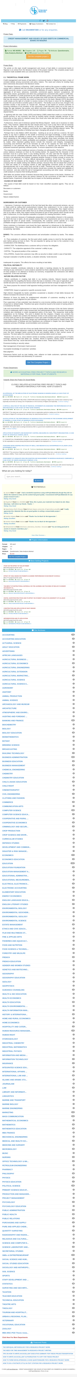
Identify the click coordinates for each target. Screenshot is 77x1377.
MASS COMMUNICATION (13, 1116)
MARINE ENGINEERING (12, 1108)
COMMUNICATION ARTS (12, 806)
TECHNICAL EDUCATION (13, 1300)
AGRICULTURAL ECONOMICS (15, 663)
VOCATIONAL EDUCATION (13, 1325)
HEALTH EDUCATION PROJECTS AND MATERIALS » (21, 603)
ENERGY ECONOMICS (12, 896)
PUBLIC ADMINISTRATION (13, 1210)
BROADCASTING (9, 749)
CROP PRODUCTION (11, 831)
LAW (4, 1088)
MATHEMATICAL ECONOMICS (15, 1121)
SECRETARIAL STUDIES (12, 1251)
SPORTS (6, 1276)
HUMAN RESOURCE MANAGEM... (16, 1031)
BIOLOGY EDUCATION (12, 733)
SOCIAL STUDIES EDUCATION (15, 1263)
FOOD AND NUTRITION (12, 945)
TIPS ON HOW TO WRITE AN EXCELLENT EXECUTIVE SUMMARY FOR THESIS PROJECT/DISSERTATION (38, 1353)
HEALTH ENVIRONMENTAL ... (15, 1006)
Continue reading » (63, 401)
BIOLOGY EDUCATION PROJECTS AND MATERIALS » (22, 593)
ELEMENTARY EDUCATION (14, 892)
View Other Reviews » (38, 535)
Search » (38, 480)
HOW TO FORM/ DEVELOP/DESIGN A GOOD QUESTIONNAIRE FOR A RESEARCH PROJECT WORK (36, 1360)
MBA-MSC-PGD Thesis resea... (15, 1333)
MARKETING (7, 1112)
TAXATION (6, 1292)
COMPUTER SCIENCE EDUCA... (16, 814)
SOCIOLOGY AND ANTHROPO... (16, 1268)
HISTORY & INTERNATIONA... (14, 1015)
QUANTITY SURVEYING (12, 1231)
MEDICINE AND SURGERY (13, 1145)
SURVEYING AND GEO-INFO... (15, 1288)
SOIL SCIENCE (8, 1272)
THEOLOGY (7, 1308)
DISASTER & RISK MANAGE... (15, 851)
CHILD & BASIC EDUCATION (14, 782)
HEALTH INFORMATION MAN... (15, 1010)
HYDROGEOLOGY (10, 1039)
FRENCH (6, 957)
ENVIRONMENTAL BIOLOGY (14, 908)
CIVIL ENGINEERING (11, 794)
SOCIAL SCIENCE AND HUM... (15, 1259)
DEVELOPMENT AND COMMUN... (16, 847)
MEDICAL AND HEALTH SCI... (15, 1141)
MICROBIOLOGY (9, 1149)
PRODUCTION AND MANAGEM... (16, 1194)
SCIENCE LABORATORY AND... (15, 1247)
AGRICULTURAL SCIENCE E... (15, 684)
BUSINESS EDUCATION (12, 761)
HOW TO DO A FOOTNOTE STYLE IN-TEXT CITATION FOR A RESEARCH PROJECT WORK (33, 1363)
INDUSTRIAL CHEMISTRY (13, 1043)
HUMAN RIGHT (8, 1035)
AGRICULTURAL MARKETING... (15, 676)
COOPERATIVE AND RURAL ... (15, 819)
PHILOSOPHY (8, 1174)
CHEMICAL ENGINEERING (13, 770)
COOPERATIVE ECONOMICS (14, 823)
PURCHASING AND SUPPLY (14, 1223)
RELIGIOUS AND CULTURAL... (15, 1239)
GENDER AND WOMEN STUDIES (16, 965)
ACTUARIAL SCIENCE (11, 643)
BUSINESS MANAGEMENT (13, 766)
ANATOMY (6, 692)
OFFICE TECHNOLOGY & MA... (15, 1161)
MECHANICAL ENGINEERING (15, 1137)
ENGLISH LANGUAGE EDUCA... (16, 900)
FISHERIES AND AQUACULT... (15, 941)
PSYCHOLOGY (8, 1202)
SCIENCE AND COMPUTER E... (15, 1243)
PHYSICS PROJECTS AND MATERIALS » (18, 571)
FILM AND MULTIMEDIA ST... (14, 933)
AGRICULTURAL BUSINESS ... (15, 659)
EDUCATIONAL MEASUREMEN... (16, 880)
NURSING (6, 1157)
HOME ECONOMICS (10, 1023)
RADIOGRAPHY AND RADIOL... (15, 1235)
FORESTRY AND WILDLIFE (13, 953)
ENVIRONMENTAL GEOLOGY (14, 917)
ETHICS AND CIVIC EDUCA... (14, 929)
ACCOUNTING (8, 635)
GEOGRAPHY (8, 974)
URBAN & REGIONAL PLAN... (15, 1317)
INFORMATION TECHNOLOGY (15, 1059)
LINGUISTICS (8, 1096)
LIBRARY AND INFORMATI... (14, 1092)
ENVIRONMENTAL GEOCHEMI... (16, 912)
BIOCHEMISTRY (9, 725)
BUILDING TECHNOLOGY (13, 753)
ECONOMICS (7, 855)
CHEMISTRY (7, 774)
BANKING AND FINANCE (13, 721)
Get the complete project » (38, 56)
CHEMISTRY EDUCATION (13, 778)
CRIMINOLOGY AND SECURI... (15, 827)
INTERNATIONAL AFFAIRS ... (14, 1072)
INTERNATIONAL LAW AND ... (15, 1076)
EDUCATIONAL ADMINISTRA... (15, 876)
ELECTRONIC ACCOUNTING (14, 888)
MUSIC (5, 1153)
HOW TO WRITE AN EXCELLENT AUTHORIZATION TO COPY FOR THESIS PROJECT (31, 1357)
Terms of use (44, 1371)
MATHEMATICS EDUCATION (14, 1129)
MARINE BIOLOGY (10, 1104)
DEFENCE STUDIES (10, 843)
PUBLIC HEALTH (9, 1214)
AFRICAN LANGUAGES (12, 655)
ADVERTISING (8, 651)
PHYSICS (6, 1178)
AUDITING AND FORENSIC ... (14, 717)
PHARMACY (7, 1170)
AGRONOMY (7, 688)
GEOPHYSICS (8, 986)
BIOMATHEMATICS (10, 737)
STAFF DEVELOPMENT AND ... (15, 1280)
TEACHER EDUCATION (12, 1296)
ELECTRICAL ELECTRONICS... (15, 884)
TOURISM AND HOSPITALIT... (14, 1312)
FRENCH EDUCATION (11, 961)
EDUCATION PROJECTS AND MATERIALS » (19, 581)
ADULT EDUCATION (10, 647)
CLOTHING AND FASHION (13, 798)
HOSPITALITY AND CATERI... (14, 1027)
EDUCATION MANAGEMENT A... (16, 872)
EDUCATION (7, 864)
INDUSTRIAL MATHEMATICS (14, 1047)
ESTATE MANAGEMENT (12, 925)
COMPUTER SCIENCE (11, 810)
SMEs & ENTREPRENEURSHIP (15, 1255)
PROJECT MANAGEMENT (13, 1198)
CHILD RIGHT (8, 786)
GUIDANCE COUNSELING (13, 990)
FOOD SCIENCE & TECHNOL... (15, 949)
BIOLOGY (6, 729)
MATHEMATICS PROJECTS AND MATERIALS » (20, 623)
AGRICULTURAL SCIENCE (13, 680)
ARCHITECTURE (9, 708)
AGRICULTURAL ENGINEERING (16, 668)
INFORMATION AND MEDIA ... (14, 1055)
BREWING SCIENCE (11, 745)
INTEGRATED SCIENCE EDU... (15, 1068)
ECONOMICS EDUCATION (13, 859)
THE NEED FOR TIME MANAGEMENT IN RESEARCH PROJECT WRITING (27, 1350)
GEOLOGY (6, 982)
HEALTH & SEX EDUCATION (14, 994)
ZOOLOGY (6, 1329)
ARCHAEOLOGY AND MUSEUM (15, 704)
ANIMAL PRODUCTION (12, 696)
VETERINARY (8, 1321)
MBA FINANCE (8, 1133)
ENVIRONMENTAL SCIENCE (14, 921)
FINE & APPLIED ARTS (12, 937)
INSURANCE (7, 1063)
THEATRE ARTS (9, 1304)
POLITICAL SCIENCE (11, 1186)
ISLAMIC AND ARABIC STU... (14, 1080)
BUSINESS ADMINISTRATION (14, 757)
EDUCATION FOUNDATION (13, 868)
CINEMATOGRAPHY (10, 790)
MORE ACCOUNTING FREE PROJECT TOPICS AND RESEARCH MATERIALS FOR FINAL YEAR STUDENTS (40, 373)
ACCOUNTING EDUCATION (14, 639)
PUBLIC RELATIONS (11, 1219)
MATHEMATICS (8, 1125)
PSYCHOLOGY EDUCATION (14, 1206)
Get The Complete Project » (38, 362)
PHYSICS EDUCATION (11, 1182)
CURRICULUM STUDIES (12, 839)
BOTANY (6, 741)
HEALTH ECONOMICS (11, 998)
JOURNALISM (8, 1084)
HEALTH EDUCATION (11, 1002)
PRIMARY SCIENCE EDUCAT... (15, 1190)
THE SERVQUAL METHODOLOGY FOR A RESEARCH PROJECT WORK (26, 1347)
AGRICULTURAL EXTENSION (14, 672)
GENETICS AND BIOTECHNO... (15, 970)
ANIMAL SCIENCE (10, 700)
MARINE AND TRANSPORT (13, 1100)
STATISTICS (7, 1284)
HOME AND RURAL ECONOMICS (16, 1019)
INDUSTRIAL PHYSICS (12, 1051)
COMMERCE (7, 802)
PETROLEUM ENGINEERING (14, 1166)
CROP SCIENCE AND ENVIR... (15, 835)
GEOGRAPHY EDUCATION (13, 978)
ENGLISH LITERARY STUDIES (15, 904)
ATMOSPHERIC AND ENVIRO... (15, 713)
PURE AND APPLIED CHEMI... (15, 1227)
